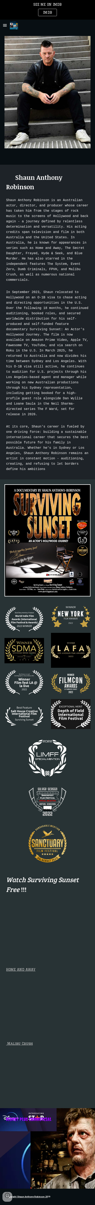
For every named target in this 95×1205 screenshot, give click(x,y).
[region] (47, 10)
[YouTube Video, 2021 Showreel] (47, 1001)
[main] (47, 182)
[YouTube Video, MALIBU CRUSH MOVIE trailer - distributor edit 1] (47, 1076)
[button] (5, 25)
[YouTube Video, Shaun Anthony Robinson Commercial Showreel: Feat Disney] (47, 1155)
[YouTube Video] (47, 930)
